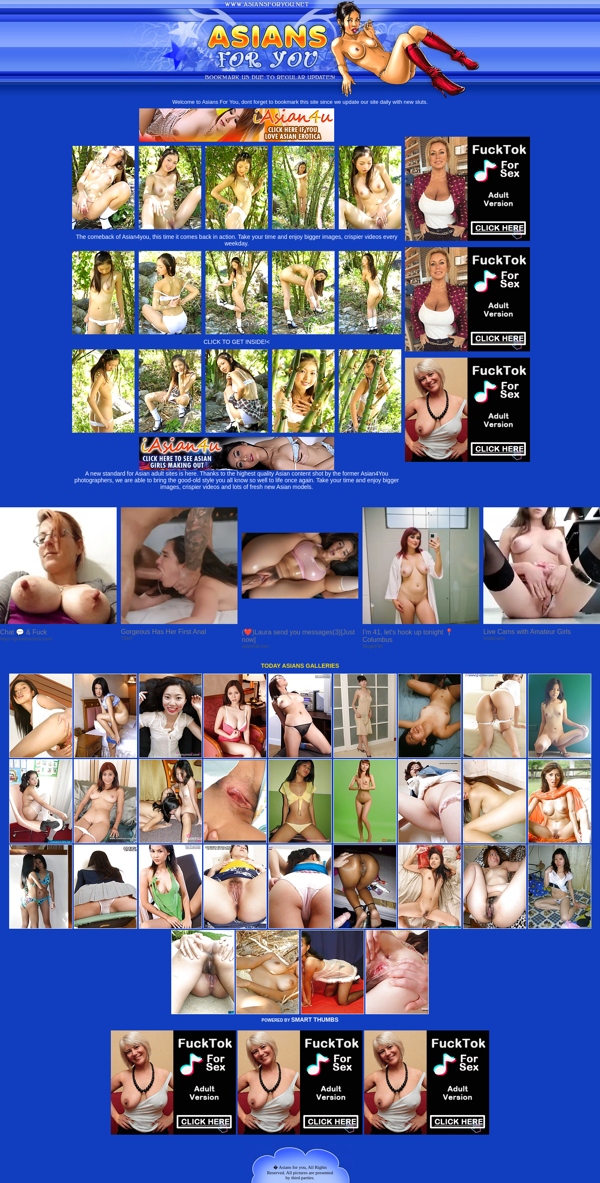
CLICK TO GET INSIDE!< (236, 341)
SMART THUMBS (315, 1019)
